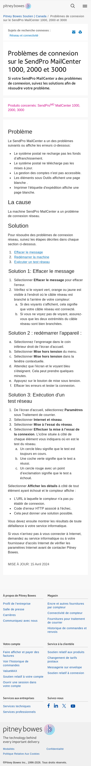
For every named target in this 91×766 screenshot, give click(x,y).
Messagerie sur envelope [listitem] (65, 667)
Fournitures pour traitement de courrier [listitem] (66, 620)
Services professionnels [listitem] (19, 712)
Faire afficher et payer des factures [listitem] (21, 653)
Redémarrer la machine (31, 257)
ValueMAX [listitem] (10, 671)
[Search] (73, 6)
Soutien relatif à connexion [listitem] (66, 673)
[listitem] (49, 705)
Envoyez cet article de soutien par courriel (73, 32)
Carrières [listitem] (9, 615)
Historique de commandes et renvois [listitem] (67, 630)
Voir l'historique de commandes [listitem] (15, 663)
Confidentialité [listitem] (55, 749)
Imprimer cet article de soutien (80, 32)
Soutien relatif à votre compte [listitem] (23, 676)
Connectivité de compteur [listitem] (65, 613)
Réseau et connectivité (24, 35)
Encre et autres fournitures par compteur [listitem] (66, 605)
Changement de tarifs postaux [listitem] (62, 659)
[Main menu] (85, 6)
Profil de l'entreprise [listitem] (17, 603)
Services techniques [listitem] (17, 706)
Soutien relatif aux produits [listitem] (66, 652)
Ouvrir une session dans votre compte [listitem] (19, 684)
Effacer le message (28, 252)
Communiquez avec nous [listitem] (20, 620)
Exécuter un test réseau (32, 262)
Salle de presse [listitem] (13, 609)
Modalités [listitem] (8, 749)
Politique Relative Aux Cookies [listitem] (21, 753)
